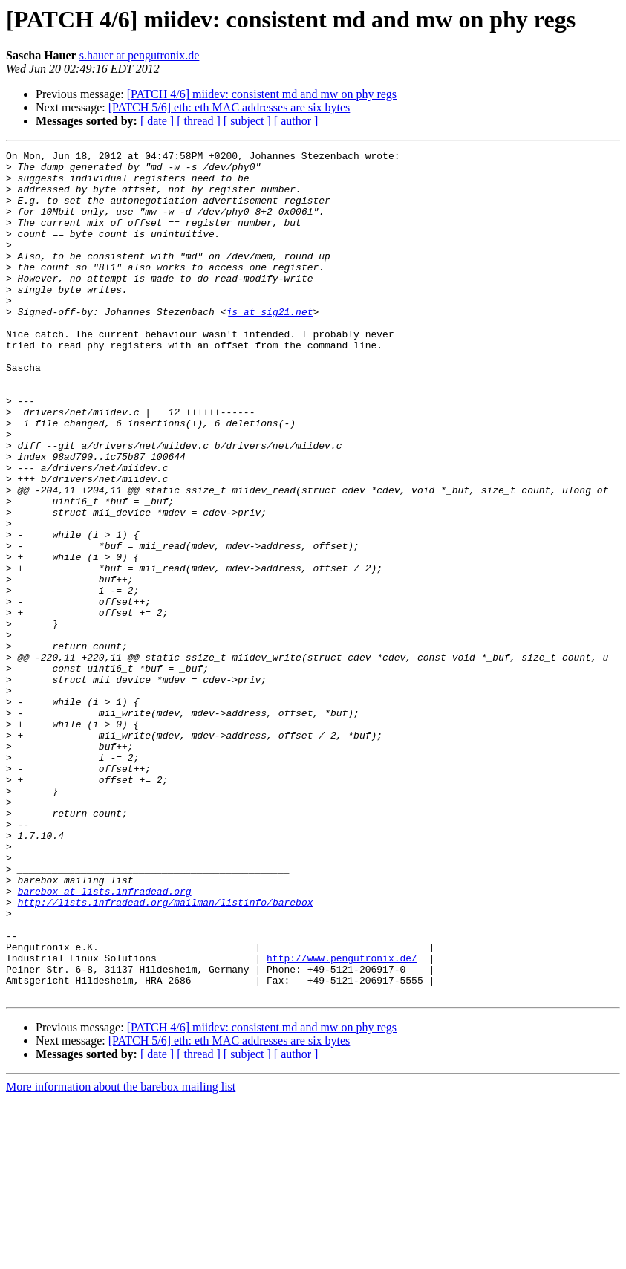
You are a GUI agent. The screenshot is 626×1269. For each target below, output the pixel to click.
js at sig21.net (269, 344)
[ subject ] (247, 120)
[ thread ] (199, 120)
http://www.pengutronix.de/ (342, 1120)
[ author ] (296, 120)
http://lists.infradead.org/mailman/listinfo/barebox (165, 1053)
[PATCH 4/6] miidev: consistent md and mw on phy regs (262, 94)
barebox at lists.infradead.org (105, 1040)
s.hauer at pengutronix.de (139, 55)
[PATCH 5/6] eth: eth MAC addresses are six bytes (229, 107)
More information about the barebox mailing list (120, 1256)
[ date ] (157, 120)
